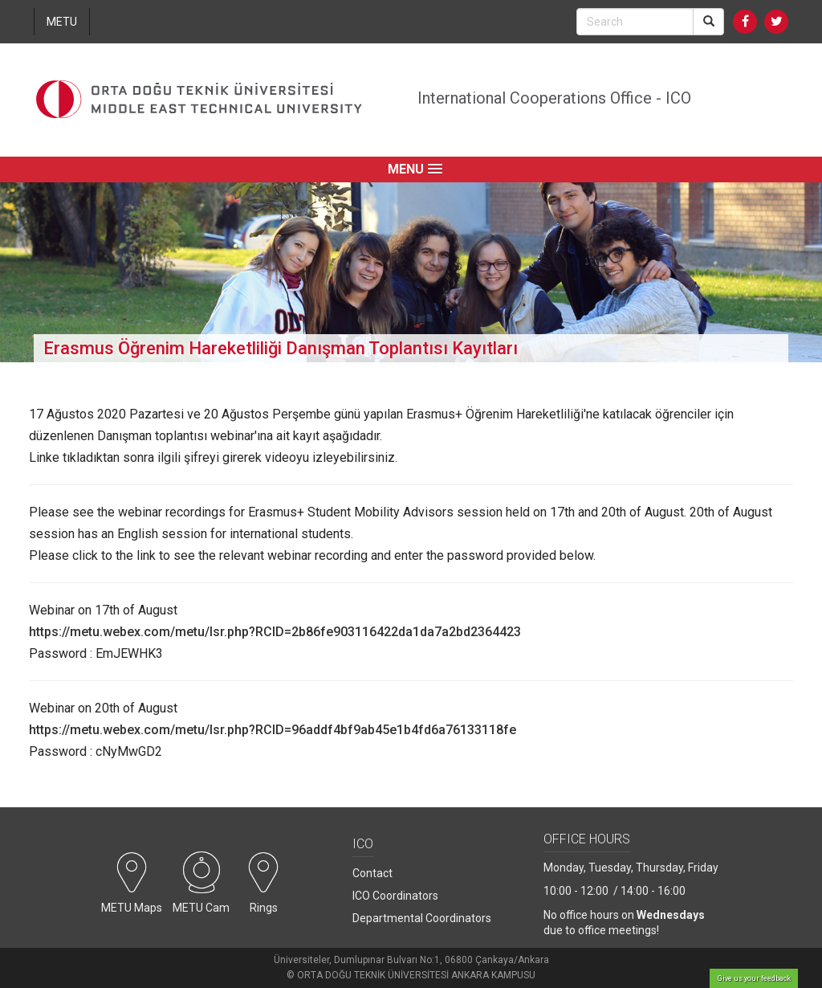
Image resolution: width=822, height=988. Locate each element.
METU (62, 21)
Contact (372, 873)
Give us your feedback (754, 978)
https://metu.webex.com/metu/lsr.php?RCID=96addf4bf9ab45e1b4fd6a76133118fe (272, 729)
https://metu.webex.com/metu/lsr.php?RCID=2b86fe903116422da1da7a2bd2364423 (275, 631)
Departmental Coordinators (421, 918)
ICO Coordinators (395, 895)
